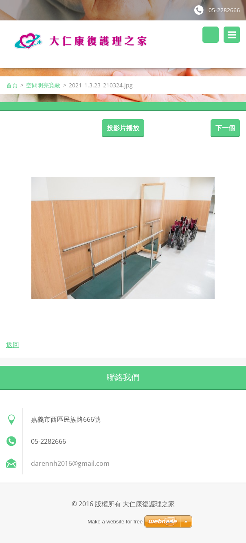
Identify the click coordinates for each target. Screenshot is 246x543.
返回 (12, 344)
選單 (232, 35)
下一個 (225, 127)
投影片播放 (123, 127)
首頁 (12, 85)
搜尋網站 (210, 35)
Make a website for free (115, 522)
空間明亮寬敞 (43, 85)
